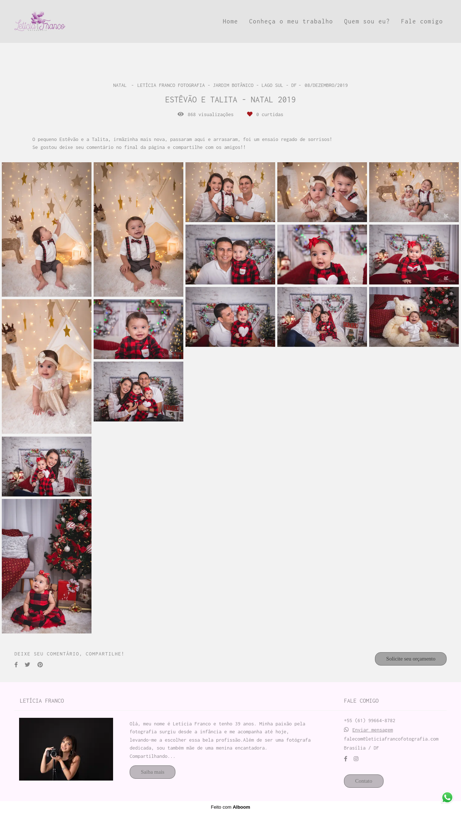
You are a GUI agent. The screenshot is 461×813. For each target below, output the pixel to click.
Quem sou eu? (367, 21)
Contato (363, 781)
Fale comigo (422, 21)
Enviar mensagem (373, 730)
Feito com (230, 807)
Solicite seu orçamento (410, 659)
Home (230, 21)
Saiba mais (152, 772)
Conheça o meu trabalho (291, 21)
